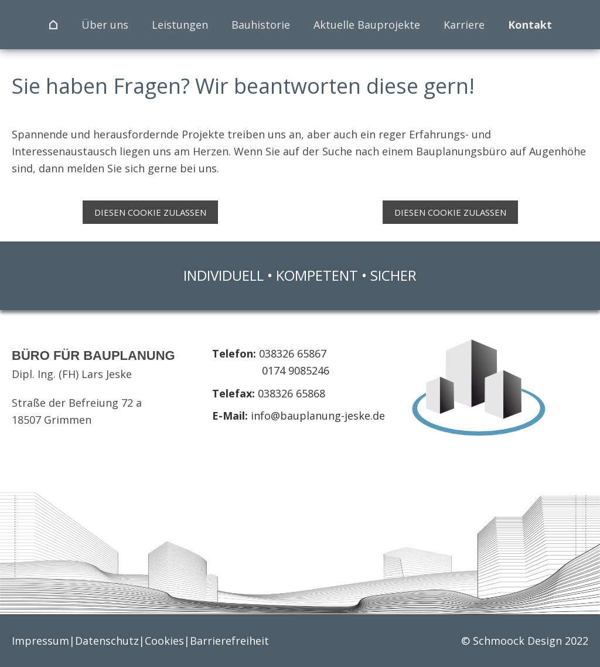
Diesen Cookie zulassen (150, 212)
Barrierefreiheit (229, 641)
